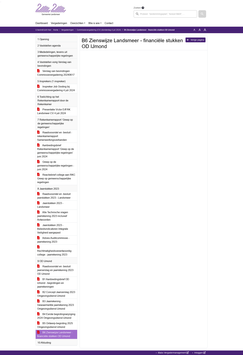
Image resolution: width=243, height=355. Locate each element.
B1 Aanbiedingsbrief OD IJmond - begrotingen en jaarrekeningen (53, 283)
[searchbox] (165, 14)
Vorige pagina (195, 40)
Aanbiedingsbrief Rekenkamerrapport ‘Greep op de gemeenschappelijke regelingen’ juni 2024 (55, 151)
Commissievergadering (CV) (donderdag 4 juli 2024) (99, 30)
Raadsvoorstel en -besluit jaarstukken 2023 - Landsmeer (54, 196)
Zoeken (137, 8)
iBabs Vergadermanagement (173, 352)
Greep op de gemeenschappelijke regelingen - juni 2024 (55, 166)
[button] (202, 14)
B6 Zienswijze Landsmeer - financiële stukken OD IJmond (55, 334)
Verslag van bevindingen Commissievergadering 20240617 (56, 73)
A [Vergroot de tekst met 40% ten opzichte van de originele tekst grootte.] (205, 30)
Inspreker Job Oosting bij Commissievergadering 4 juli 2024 (56, 88)
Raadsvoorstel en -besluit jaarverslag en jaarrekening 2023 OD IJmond (55, 270)
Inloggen (200, 352)
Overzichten (76, 23)
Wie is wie (94, 23)
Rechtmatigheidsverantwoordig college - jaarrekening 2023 (54, 251)
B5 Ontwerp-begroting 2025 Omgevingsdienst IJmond (55, 325)
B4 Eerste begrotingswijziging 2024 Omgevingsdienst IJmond (56, 316)
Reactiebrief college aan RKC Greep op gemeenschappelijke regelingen (56, 178)
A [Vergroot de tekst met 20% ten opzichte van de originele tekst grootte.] (200, 29)
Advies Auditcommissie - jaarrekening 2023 (53, 240)
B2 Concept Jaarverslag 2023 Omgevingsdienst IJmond (56, 294)
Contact (109, 23)
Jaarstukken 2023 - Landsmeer (50, 205)
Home (55, 30)
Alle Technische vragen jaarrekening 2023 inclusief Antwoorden (52, 216)
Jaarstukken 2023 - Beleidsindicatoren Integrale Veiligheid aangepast (52, 229)
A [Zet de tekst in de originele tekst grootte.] (194, 30)
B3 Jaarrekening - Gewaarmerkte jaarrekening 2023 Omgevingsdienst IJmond (55, 305)
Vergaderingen (59, 23)
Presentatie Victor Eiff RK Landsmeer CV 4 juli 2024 (53, 111)
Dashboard (41, 23)
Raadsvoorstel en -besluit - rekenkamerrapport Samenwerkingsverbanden (54, 136)
